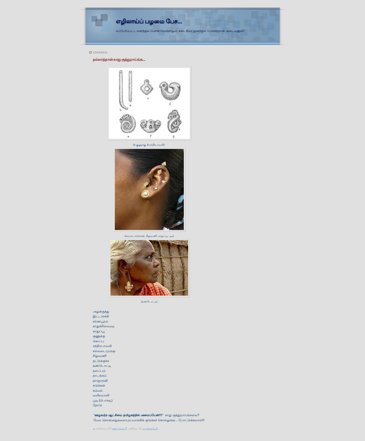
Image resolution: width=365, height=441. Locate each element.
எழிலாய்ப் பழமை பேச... (149, 21)
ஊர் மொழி (119, 428)
